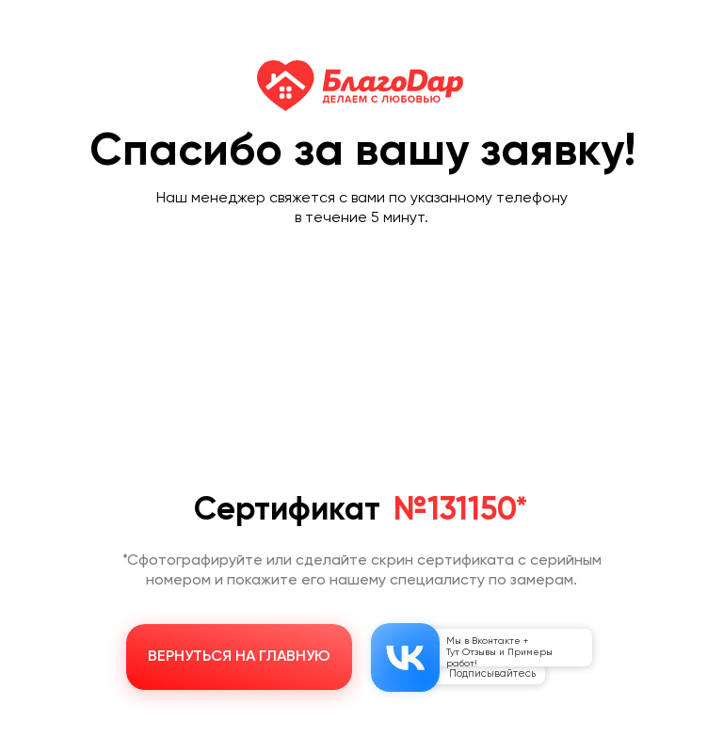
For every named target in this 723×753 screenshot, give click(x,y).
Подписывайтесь (492, 673)
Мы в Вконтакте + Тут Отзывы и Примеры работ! (499, 652)
